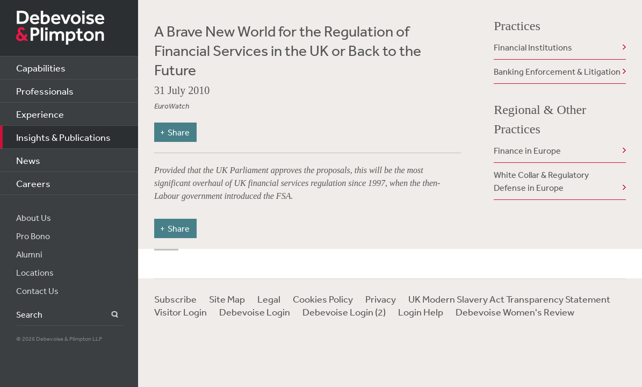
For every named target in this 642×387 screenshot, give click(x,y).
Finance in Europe (527, 150)
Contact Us (37, 290)
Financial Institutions (533, 47)
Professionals (45, 91)
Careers (33, 183)
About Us (33, 217)
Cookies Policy (323, 299)
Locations (35, 272)
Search (108, 315)
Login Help (420, 312)
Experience (40, 114)
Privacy (380, 299)
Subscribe (175, 299)
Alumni (29, 254)
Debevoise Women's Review (515, 312)
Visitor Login (180, 312)
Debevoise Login (254, 312)
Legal (268, 299)
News (28, 160)
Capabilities (41, 68)
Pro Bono (33, 236)
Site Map (227, 299)
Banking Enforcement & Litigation (557, 71)
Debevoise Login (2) (344, 312)
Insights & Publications (63, 137)
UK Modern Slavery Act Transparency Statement (509, 299)
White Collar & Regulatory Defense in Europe (541, 181)
